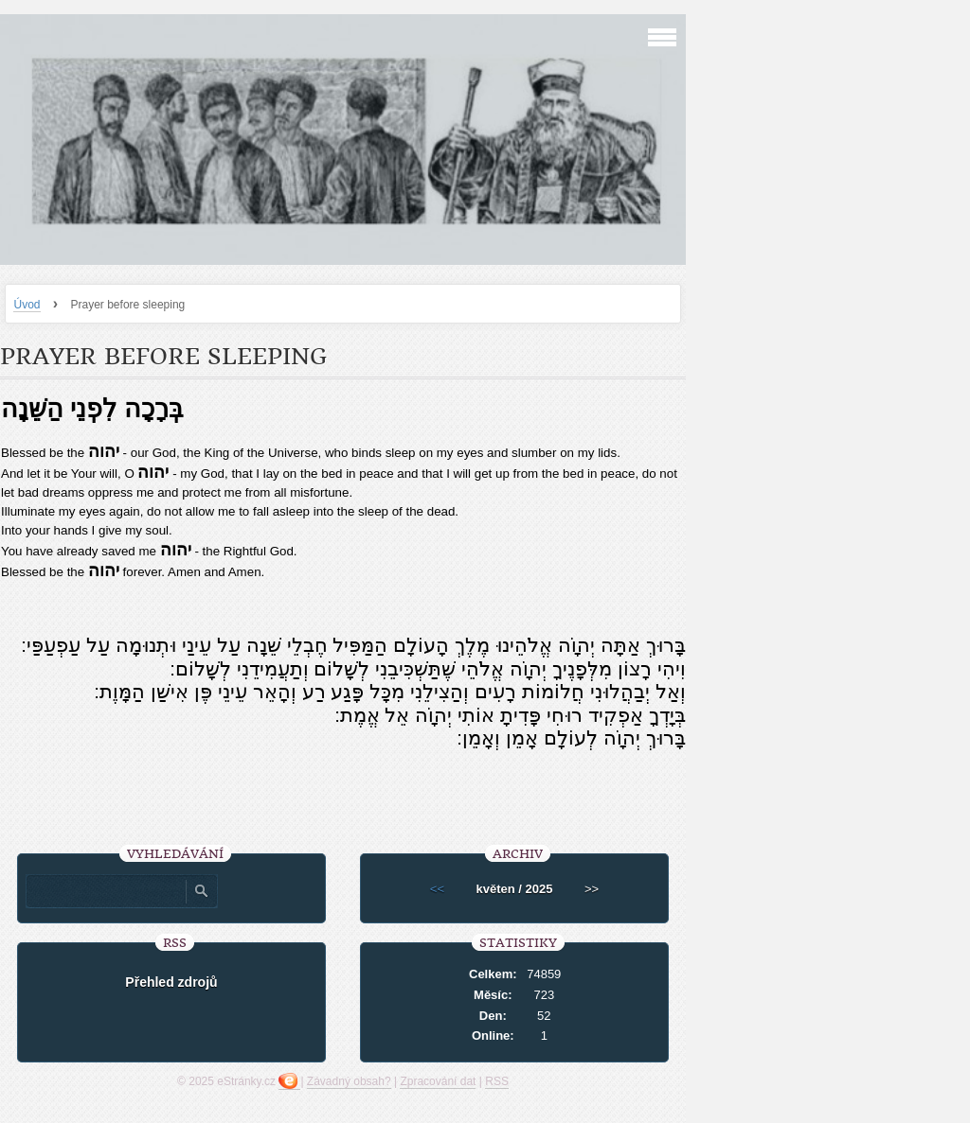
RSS (497, 1081)
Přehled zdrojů (171, 982)
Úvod (26, 304)
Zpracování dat (438, 1081)
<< (437, 889)
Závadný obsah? (349, 1081)
